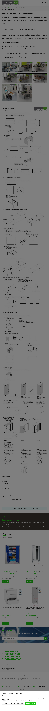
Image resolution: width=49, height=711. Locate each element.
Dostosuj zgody (20, 703)
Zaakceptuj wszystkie (30, 703)
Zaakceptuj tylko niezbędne (9, 703)
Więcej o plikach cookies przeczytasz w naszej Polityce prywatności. (17, 700)
